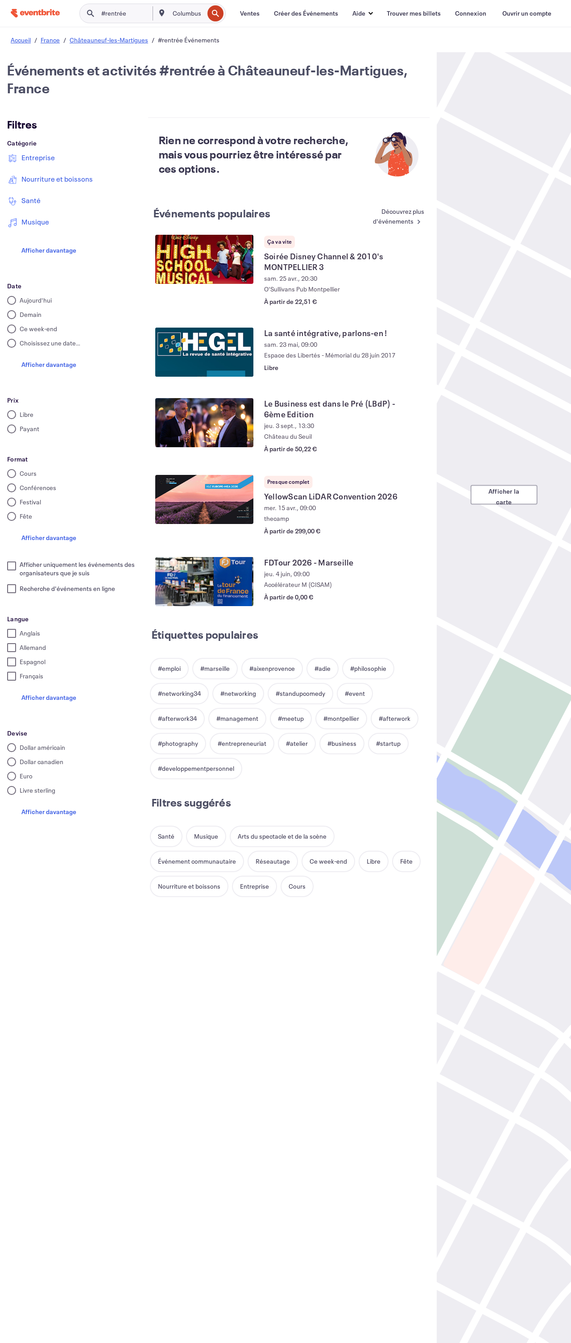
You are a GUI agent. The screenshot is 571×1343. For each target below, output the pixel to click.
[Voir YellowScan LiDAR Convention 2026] (204, 499)
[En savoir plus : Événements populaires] (390, 217)
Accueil (21, 40)
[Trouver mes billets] (414, 13)
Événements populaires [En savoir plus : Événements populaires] (211, 213)
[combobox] (187, 13)
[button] (362, 13)
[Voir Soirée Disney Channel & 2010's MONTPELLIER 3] (204, 259)
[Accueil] (35, 13)
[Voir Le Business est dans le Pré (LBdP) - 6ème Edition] (204, 422)
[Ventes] (250, 13)
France (50, 40)
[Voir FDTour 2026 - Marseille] (204, 581)
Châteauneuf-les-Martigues (109, 40)
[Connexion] (470, 13)
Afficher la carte (503, 495)
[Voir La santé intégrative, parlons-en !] (204, 352)
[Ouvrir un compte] (526, 13)
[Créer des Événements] (306, 13)
